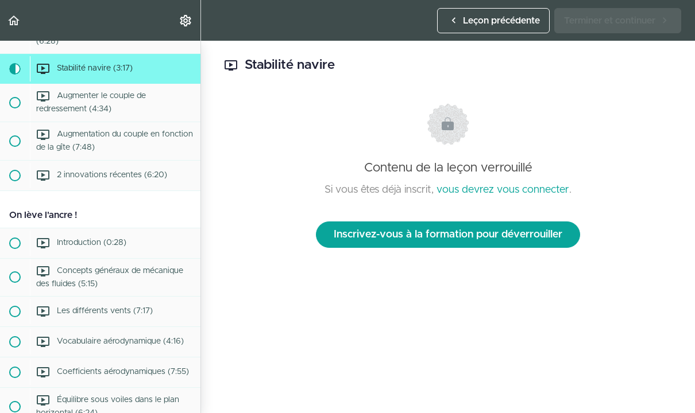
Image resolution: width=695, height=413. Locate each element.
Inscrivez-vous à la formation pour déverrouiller (448, 234)
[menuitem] (186, 20)
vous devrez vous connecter (503, 190)
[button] (14, 20)
